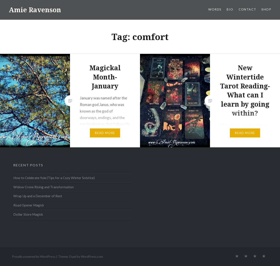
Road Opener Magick (28, 205)
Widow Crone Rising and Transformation (43, 187)
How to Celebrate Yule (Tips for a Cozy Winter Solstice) (54, 178)
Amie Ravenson (35, 9)
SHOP (266, 9)
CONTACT (247, 9)
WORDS (214, 9)
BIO (230, 9)
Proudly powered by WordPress (34, 256)
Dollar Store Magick (28, 214)
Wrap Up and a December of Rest (37, 196)
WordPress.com (92, 256)
